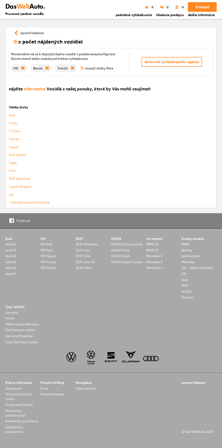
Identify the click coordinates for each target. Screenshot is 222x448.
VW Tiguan (48, 256)
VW (183, 273)
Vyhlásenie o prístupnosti (14, 429)
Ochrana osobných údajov (18, 396)
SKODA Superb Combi (126, 262)
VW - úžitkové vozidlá (197, 267)
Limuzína (11, 312)
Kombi (10, 318)
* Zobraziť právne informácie (29, 202)
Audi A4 (10, 256)
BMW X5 (152, 250)
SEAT (185, 285)
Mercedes (188, 262)
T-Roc (13, 123)
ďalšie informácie (201, 14)
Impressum (13, 388)
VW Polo (46, 250)
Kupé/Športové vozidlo (21, 342)
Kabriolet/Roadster (19, 336)
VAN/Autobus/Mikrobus (22, 324)
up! (11, 194)
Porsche (187, 297)
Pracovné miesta (52, 394)
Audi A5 (10, 262)
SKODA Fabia (120, 250)
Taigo (13, 162)
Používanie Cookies (19, 404)
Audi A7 (10, 273)
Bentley (186, 250)
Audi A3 (10, 250)
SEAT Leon (83, 250)
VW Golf (46, 244)
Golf (12, 115)
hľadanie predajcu (170, 14)
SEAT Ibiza (83, 256)
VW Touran (48, 262)
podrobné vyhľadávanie (134, 14)
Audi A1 (10, 244)
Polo (12, 170)
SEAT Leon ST (85, 262)
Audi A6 (10, 267)
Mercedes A (154, 267)
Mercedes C (154, 256)
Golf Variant (17, 154)
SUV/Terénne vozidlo (20, 330)
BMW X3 (152, 244)
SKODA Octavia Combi (127, 244)
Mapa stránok (85, 388)
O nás (44, 388)
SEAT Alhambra (87, 244)
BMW (185, 244)
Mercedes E (154, 262)
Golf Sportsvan (20, 178)
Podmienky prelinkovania (15, 412)
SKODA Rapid (120, 256)
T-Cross (14, 131)
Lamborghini (190, 256)
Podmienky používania (21, 421)
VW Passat (48, 267)
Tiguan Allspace (20, 186)
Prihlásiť (202, 7)
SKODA (186, 291)
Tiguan (14, 146)
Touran (14, 139)
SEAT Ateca (84, 267)
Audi (184, 279)
